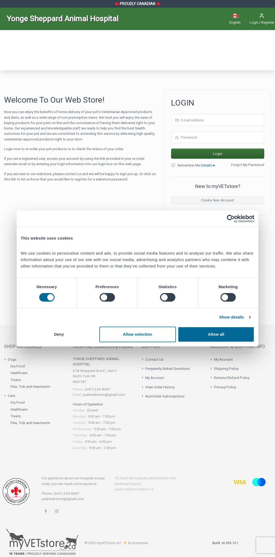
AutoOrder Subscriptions (164, 396)
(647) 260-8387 (98, 389)
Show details (231, 317)
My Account (154, 377)
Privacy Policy (225, 387)
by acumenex (137, 543)
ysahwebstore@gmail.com (104, 394)
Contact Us (154, 359)
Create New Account (217, 200)
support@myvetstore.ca (133, 489)
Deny (59, 334)
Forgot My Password (247, 164)
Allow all (216, 334)
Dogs (12, 359)
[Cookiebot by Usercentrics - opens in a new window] (230, 219)
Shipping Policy (226, 368)
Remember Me (196, 165)
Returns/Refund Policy (231, 377)
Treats (15, 380)
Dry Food (17, 366)
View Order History (160, 387)
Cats (11, 395)
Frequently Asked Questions (167, 368)
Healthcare (18, 373)
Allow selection (137, 334)
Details (208, 165)
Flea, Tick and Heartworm (30, 386)
